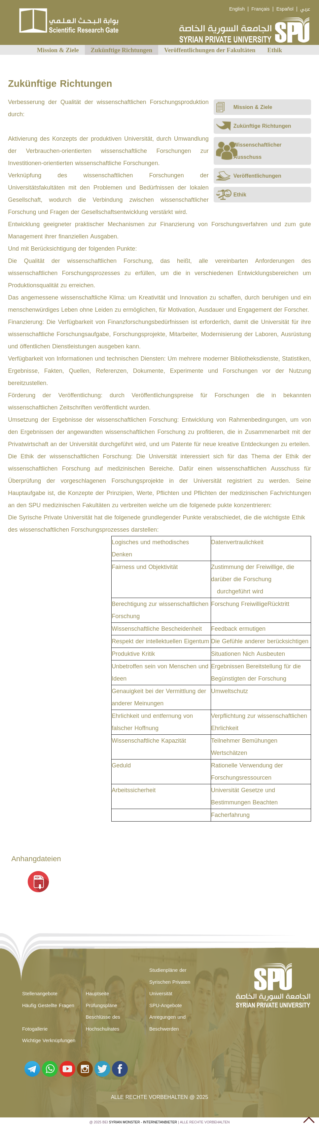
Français (260, 9)
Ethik (274, 50)
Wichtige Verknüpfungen (48, 1040)
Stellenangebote (39, 993)
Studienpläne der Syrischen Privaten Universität (169, 982)
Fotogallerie (35, 1029)
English (237, 9)
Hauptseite (97, 993)
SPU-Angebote (165, 1005)
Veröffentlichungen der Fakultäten (209, 50)
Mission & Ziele (58, 50)
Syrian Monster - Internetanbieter (143, 1122)
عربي (305, 9)
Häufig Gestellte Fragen (48, 1005)
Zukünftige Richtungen (122, 50)
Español (285, 9)
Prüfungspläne (101, 1005)
